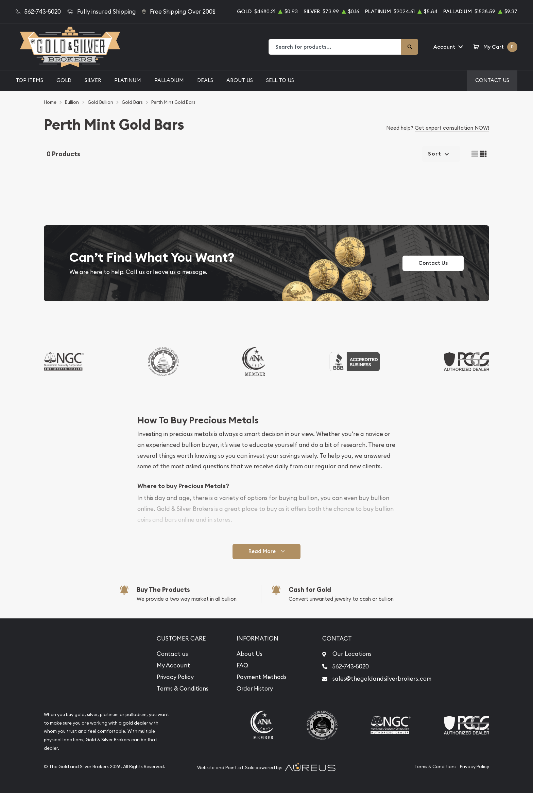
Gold (63, 80)
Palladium (169, 80)
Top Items (29, 80)
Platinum (127, 80)
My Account (173, 665)
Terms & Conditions (182, 688)
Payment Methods (262, 677)
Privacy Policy (175, 677)
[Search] (409, 47)
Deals (205, 80)
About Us (239, 80)
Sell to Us (280, 80)
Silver (93, 80)
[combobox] (335, 47)
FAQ (242, 665)
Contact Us (492, 80)
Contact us (172, 654)
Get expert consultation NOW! (452, 128)
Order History (255, 688)
